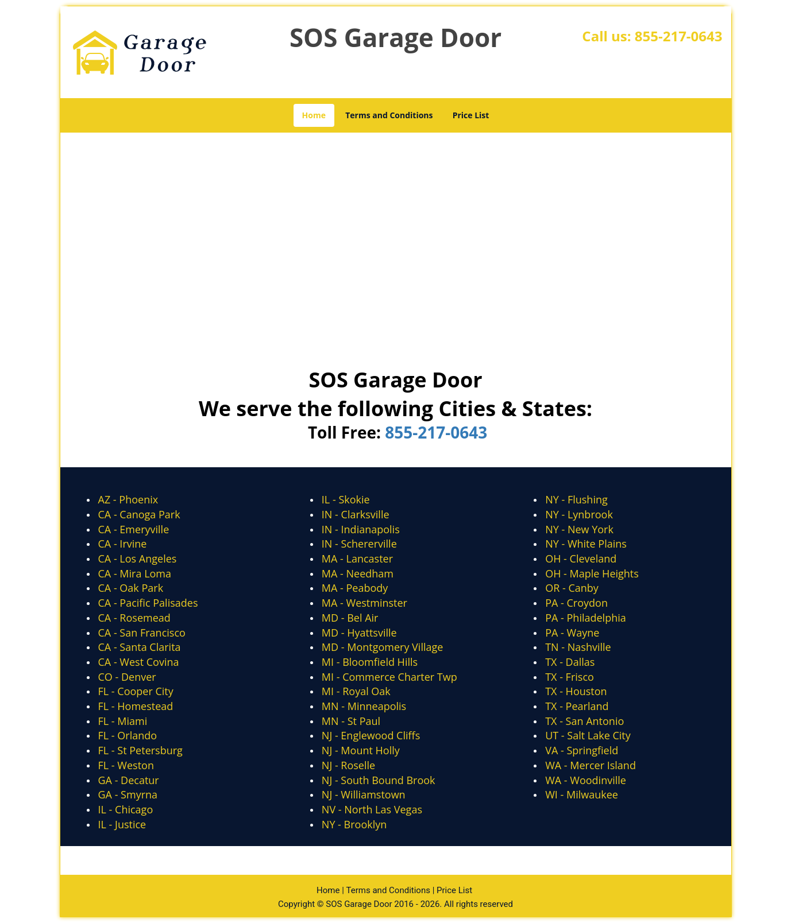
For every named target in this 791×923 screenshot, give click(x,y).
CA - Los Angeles (137, 558)
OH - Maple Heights (592, 573)
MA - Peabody (355, 588)
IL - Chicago (125, 809)
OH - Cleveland (580, 558)
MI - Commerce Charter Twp (389, 677)
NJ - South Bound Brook (378, 780)
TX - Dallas (570, 662)
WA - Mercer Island (590, 765)
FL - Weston (126, 765)
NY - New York (579, 529)
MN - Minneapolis (364, 706)
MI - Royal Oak (356, 691)
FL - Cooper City (135, 691)
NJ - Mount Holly (361, 750)
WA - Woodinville (585, 780)
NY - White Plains (586, 543)
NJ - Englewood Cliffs (371, 735)
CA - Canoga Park (139, 514)
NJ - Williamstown (364, 794)
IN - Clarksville (355, 514)
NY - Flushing (576, 499)
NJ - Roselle (348, 765)
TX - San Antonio (584, 721)
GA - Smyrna (128, 794)
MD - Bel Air (350, 618)
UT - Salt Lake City (588, 735)
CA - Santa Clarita (139, 647)
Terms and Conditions (389, 115)
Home (314, 115)
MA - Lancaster (357, 558)
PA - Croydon (576, 603)
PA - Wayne (572, 632)
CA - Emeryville (133, 529)
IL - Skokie (346, 499)
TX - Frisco (569, 677)
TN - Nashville (578, 647)
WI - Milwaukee (581, 794)
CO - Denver (127, 677)
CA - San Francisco (142, 632)
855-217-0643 (679, 35)
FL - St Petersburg (140, 750)
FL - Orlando (127, 735)
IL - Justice (122, 824)
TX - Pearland (576, 706)
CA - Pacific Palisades (148, 603)
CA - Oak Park (131, 588)
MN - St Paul (351, 721)
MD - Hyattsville (359, 632)
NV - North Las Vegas (372, 809)
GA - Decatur (128, 780)
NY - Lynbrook (579, 514)
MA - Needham (357, 573)
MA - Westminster (364, 603)
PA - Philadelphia (585, 618)
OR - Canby (572, 588)
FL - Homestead (135, 706)
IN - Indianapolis (361, 529)
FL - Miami (123, 721)
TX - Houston (576, 691)
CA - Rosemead (134, 618)
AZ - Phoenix (128, 499)
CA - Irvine (122, 543)
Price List (471, 115)
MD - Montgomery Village (382, 647)
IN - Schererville (359, 543)
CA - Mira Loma (135, 573)
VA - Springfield (581, 750)
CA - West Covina (138, 662)
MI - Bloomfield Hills (370, 662)
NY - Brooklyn (354, 824)
